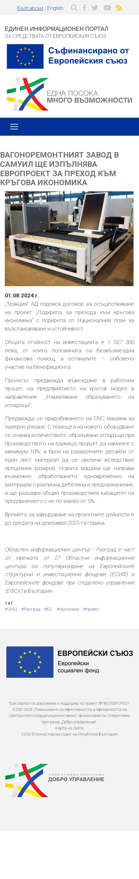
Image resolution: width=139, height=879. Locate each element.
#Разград (30, 609)
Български (30, 8)
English (55, 8)
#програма (68, 609)
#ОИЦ (11, 609)
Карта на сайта (69, 728)
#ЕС (48, 609)
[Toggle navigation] (14, 126)
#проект (91, 609)
